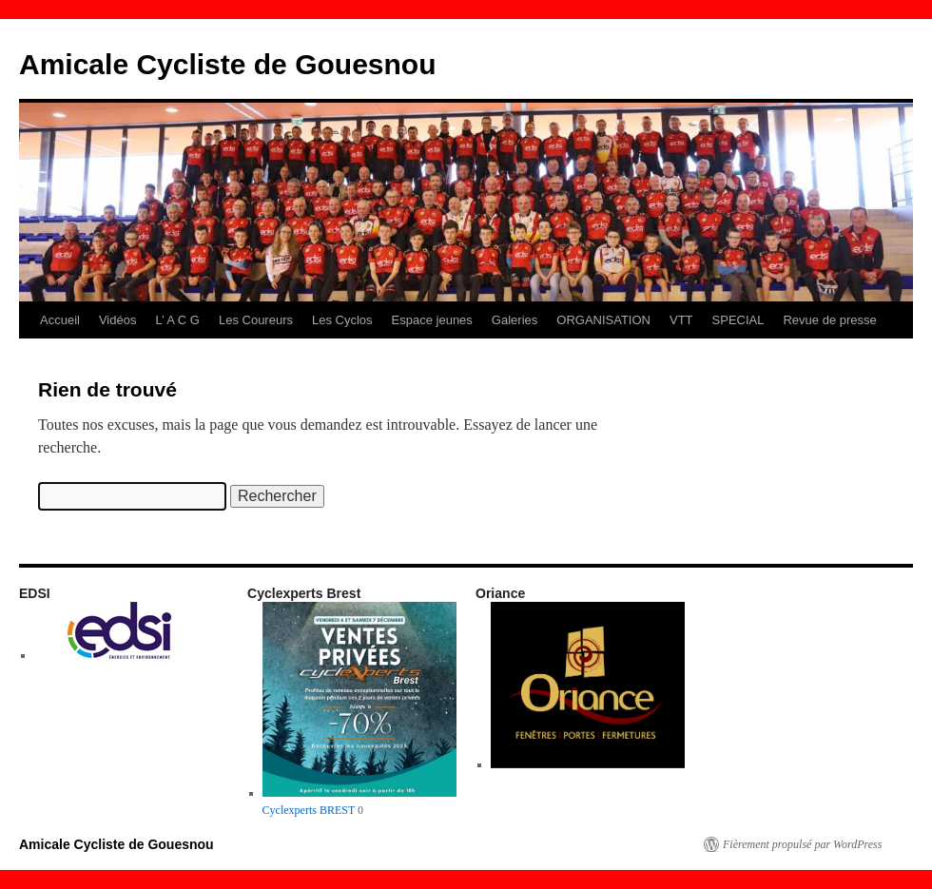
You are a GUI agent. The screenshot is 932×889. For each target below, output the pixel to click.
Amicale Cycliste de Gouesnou (227, 64)
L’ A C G (177, 320)
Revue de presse (829, 320)
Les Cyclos (342, 320)
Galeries (514, 320)
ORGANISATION (603, 320)
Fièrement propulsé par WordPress (802, 844)
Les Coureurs (256, 320)
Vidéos (118, 320)
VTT (681, 320)
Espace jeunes (432, 320)
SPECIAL (738, 320)
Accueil (60, 320)
